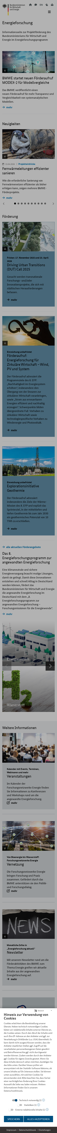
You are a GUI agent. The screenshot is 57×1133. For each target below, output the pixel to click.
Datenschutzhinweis (27, 1129)
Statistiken (29, 1104)
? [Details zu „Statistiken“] (38, 1104)
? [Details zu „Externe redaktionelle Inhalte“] (47, 1109)
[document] (28, 1054)
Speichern (13, 1119)
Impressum (11, 1129)
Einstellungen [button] (45, 1129)
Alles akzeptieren (38, 1119)
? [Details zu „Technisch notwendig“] (43, 1100)
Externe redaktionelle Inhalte (28, 1109)
